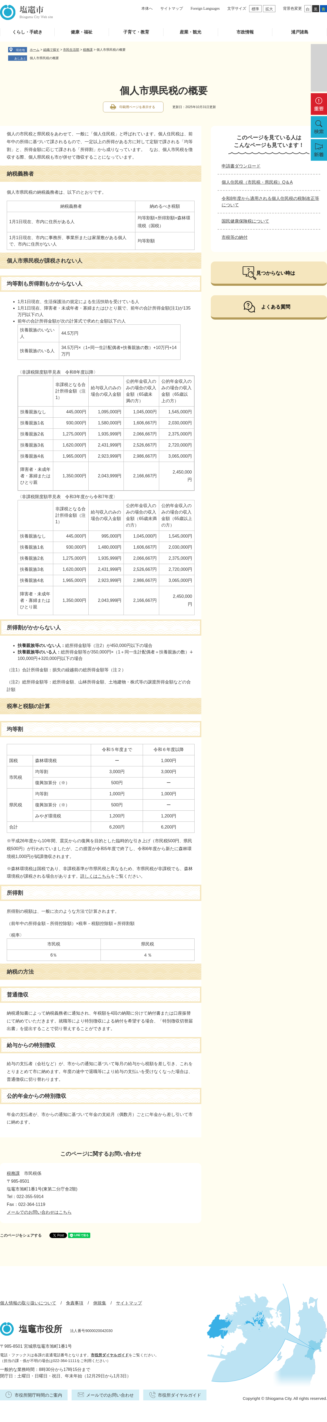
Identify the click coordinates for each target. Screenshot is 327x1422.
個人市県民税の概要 (44, 58)
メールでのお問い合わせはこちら (39, 1212)
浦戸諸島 (299, 32)
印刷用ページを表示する (137, 107)
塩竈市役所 (40, 1329)
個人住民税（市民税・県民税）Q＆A (257, 182)
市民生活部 (71, 50)
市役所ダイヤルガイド (110, 1355)
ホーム (34, 50)
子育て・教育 (136, 32)
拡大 (269, 9)
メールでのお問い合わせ (110, 1395)
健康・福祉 (81, 32)
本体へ (147, 8)
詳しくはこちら (95, 876)
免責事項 (74, 1303)
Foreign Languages (205, 8)
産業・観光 (190, 32)
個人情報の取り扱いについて (28, 1303)
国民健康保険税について (245, 221)
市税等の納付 (235, 237)
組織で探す (51, 50)
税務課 (88, 50)
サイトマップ (171, 8)
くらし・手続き (27, 32)
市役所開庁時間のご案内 (38, 1395)
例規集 (99, 1303)
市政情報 (245, 32)
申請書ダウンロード (241, 166)
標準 (255, 9)
